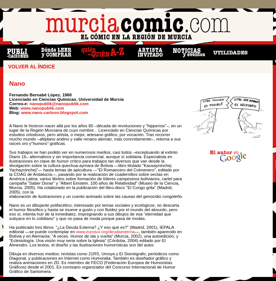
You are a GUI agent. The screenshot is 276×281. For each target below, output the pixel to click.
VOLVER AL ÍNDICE (31, 67)
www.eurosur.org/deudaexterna (105, 232)
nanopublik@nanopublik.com (58, 104)
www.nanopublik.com (42, 108)
